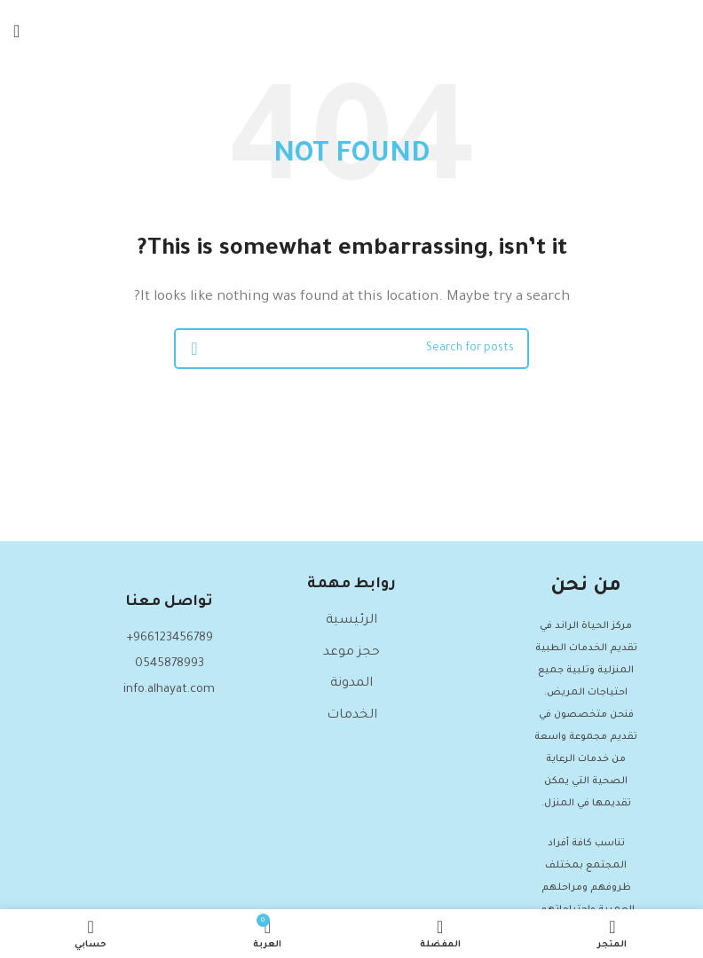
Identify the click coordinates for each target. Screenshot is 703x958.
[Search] (351, 348)
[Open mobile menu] (16, 31)
